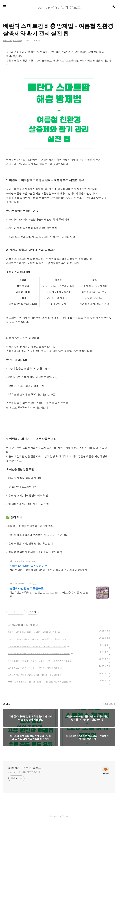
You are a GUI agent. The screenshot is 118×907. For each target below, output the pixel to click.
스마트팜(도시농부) (15, 708)
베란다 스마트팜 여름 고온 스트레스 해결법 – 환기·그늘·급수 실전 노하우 (39, 736)
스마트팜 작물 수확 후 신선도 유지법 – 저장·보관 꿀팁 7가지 (33, 758)
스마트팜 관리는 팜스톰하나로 (28, 649)
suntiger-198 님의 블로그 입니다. (24, 855)
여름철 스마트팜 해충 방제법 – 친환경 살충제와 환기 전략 (32, 715)
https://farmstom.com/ (19, 644)
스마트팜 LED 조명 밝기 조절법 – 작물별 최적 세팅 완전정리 (33, 751)
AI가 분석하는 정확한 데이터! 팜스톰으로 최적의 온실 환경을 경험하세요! (50, 653)
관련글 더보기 (108, 787)
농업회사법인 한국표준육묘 (26, 671)
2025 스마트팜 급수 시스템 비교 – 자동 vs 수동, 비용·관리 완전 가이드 (38, 765)
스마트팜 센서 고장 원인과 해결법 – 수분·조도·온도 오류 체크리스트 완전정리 (40, 743)
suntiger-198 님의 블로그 (24, 851)
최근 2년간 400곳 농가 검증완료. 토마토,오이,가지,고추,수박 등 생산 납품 (48, 677)
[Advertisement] (59, 195)
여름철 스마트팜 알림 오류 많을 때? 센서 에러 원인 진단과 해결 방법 (37, 729)
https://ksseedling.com (20, 667)
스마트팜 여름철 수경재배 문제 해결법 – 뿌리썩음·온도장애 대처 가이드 (38, 722)
